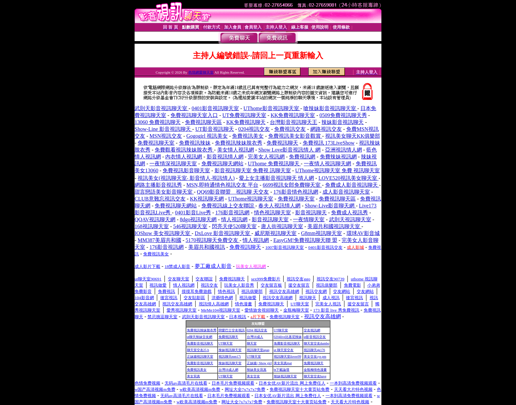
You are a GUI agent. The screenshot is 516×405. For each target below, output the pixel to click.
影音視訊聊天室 (270, 219)
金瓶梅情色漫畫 (315, 369)
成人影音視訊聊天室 (346, 192)
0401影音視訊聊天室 (215, 108)
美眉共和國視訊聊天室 (334, 226)
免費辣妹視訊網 (338, 156)
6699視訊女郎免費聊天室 (292, 185)
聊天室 (252, 343)
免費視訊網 (302, 156)
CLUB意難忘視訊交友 (160, 199)
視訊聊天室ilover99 (287, 356)
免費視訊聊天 (282, 143)
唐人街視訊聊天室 (282, 226)
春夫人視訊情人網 (279, 205)
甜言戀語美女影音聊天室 (164, 192)
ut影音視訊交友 (315, 337)
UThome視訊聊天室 (250, 199)
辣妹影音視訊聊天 (343, 122)
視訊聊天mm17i (230, 356)
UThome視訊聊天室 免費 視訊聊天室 (337, 170)
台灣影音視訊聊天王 (293, 122)
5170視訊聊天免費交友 (213, 240)
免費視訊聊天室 (156, 143)
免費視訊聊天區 (203, 122)
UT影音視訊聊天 (214, 129)
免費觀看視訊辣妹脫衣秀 (184, 150)
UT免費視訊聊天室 (244, 115)
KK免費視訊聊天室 (293, 115)
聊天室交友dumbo (316, 343)
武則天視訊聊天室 (350, 219)
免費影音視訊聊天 (200, 343)
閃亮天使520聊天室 (234, 226)
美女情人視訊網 (235, 150)
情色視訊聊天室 (272, 212)
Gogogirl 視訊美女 (207, 136)
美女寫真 (193, 376)
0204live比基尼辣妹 (288, 337)
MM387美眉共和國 (159, 240)
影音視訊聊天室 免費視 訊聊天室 (253, 170)
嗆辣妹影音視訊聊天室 (330, 108)
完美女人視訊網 (266, 156)
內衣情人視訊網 (183, 156)
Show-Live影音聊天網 (330, 205)
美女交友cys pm (315, 356)
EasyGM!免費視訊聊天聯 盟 (305, 240)
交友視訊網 (312, 330)
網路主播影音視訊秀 (158, 185)
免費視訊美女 (248, 136)
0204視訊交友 (254, 129)
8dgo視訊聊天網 (198, 219)
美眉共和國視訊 (206, 247)
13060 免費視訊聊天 (158, 122)
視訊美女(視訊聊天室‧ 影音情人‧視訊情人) (186, 178)
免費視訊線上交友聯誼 (228, 205)
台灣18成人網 (228, 369)
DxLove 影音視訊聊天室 (223, 233)
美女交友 (253, 376)
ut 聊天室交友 (284, 350)
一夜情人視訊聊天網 (327, 163)
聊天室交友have (315, 376)
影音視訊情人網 (225, 156)
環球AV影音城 (363, 233)
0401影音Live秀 (193, 212)
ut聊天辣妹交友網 (200, 337)
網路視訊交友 (326, 129)
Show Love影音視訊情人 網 (289, 150)
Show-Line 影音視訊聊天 (163, 129)
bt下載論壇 (282, 369)
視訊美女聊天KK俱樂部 (352, 136)
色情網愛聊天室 (201, 72)
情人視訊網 (234, 219)
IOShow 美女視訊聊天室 (163, 233)
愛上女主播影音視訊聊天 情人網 (276, 178)
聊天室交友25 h (198, 350)
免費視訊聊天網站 (222, 163)
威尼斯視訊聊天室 (275, 233)
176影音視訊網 (232, 212)
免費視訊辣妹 (195, 143)
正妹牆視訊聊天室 (200, 356)
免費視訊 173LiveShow (329, 143)
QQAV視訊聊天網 (155, 219)
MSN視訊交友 (165, 136)
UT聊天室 (281, 330)
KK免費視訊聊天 (246, 122)
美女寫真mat (283, 363)
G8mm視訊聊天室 (321, 233)
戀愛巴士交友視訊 (232, 330)
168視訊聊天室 (152, 226)
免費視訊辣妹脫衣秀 (238, 143)
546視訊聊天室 (190, 226)
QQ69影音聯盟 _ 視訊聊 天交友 (233, 192)
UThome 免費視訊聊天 (274, 163)
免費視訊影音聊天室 (186, 170)
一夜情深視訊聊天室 (173, 163)
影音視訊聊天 (311, 212)
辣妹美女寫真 (257, 369)
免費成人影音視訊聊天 (352, 185)
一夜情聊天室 (308, 219)
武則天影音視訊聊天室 (162, 108)
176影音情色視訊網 (295, 192)
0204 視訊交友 (257, 330)
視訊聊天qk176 (314, 350)
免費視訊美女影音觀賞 (295, 136)
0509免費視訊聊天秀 (343, 115)
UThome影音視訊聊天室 (272, 108)
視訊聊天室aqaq (258, 350)
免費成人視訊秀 (349, 212)
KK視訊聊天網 (207, 199)
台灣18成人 (255, 337)
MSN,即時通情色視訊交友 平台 (222, 185)
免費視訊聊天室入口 (194, 115)
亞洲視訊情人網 (343, 150)
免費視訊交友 (290, 129)
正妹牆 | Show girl (259, 363)
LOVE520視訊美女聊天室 (349, 178)
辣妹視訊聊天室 (230, 350)
